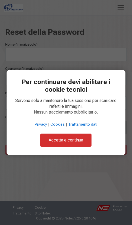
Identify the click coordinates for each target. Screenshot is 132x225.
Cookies (57, 124)
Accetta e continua (66, 140)
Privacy (41, 124)
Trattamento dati (82, 124)
